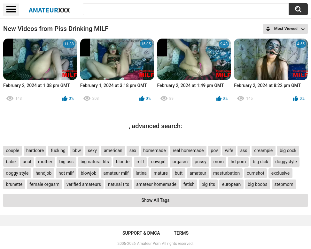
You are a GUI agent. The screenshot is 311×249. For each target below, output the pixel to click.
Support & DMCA (141, 233)
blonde (122, 161)
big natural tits (95, 161)
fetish (189, 184)
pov (214, 150)
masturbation (226, 173)
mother (45, 161)
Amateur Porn (149, 243)
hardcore (35, 150)
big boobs (258, 184)
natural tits (118, 184)
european (231, 184)
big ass (66, 161)
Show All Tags (156, 200)
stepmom (283, 184)
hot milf (66, 173)
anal (27, 161)
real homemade (188, 150)
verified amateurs (83, 184)
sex (132, 150)
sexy (92, 150)
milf (140, 161)
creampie (263, 150)
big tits (208, 184)
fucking (58, 150)
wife (229, 150)
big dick (260, 161)
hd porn (238, 161)
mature (161, 173)
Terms (181, 233)
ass (243, 150)
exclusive (280, 173)
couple (12, 150)
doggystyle (286, 161)
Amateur (49, 9)
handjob (43, 173)
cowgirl (158, 161)
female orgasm (44, 184)
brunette (14, 184)
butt (179, 173)
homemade (154, 150)
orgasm (180, 161)
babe (11, 161)
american (113, 150)
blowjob (89, 173)
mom (219, 161)
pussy (200, 161)
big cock (288, 150)
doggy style (17, 173)
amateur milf (115, 173)
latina (141, 173)
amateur (198, 173)
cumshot (255, 173)
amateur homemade (156, 184)
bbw (77, 150)
